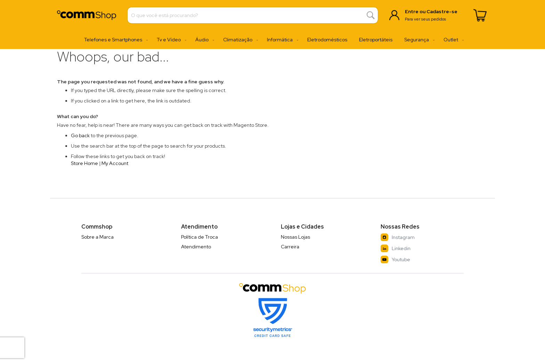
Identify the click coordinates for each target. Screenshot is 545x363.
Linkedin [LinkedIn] (395, 248)
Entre (411, 11)
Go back (80, 135)
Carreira (290, 247)
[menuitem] (114, 40)
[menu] (272, 40)
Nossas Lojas (295, 237)
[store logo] (86, 15)
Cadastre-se (441, 11)
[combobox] (252, 15)
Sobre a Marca (97, 237)
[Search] (371, 15)
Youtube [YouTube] (395, 259)
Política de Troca (199, 237)
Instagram (398, 237)
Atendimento (196, 247)
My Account (114, 163)
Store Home (84, 163)
